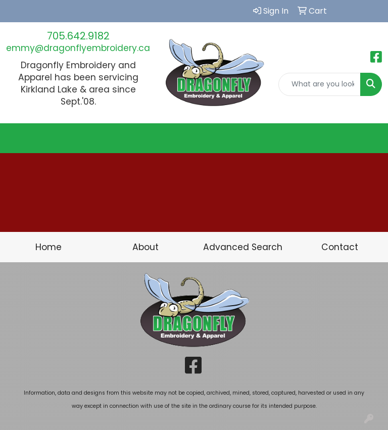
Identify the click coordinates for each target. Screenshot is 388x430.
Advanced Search (242, 247)
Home (48, 247)
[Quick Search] (319, 84)
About (145, 247)
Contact (339, 247)
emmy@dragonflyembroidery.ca (78, 48)
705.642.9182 (78, 36)
